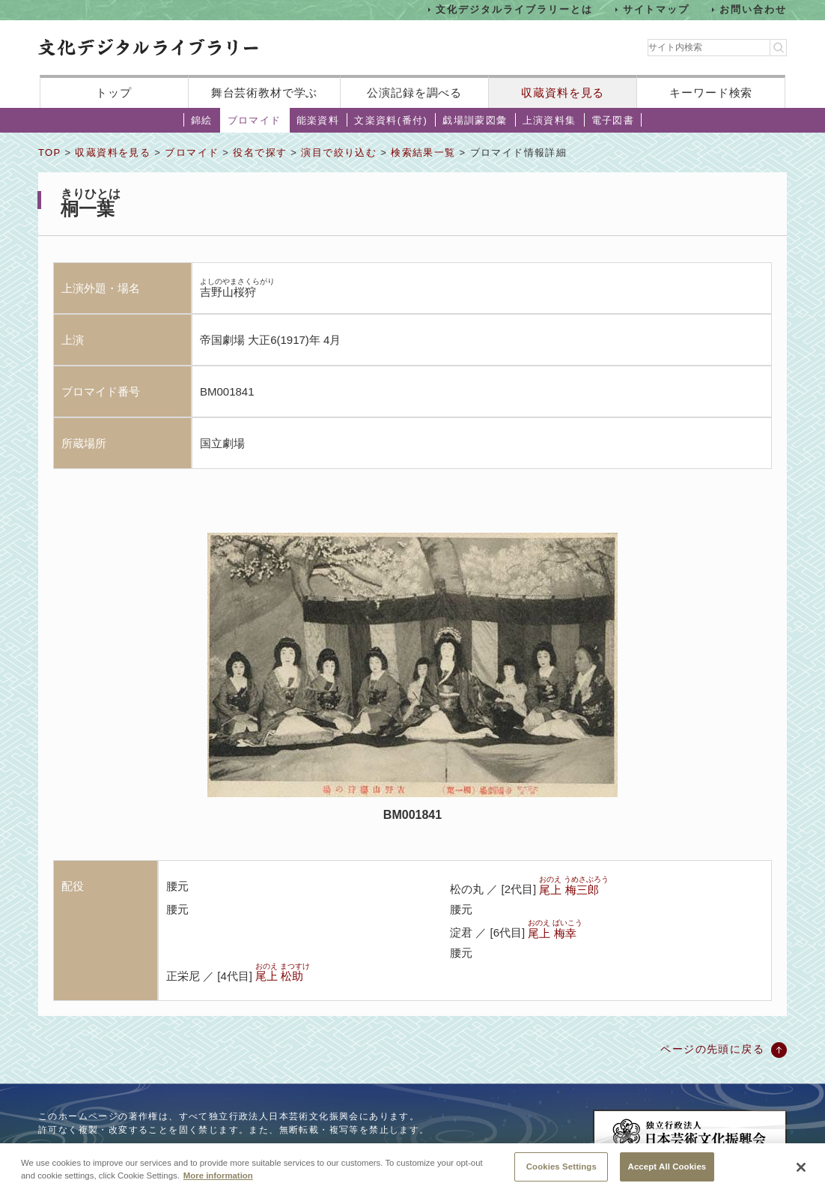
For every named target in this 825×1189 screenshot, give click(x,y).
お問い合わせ (753, 9)
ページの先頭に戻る (712, 1049)
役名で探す (260, 152)
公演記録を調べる (414, 92)
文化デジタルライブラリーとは (514, 9)
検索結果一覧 (423, 152)
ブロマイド (254, 120)
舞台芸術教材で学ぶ (264, 92)
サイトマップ (656, 9)
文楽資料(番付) (390, 120)
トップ (114, 92)
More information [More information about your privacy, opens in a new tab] (218, 1183)
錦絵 (202, 120)
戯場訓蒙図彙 (474, 120)
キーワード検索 (710, 92)
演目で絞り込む (339, 152)
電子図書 (613, 120)
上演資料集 (549, 120)
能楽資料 (318, 120)
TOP (49, 152)
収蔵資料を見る (562, 92)
